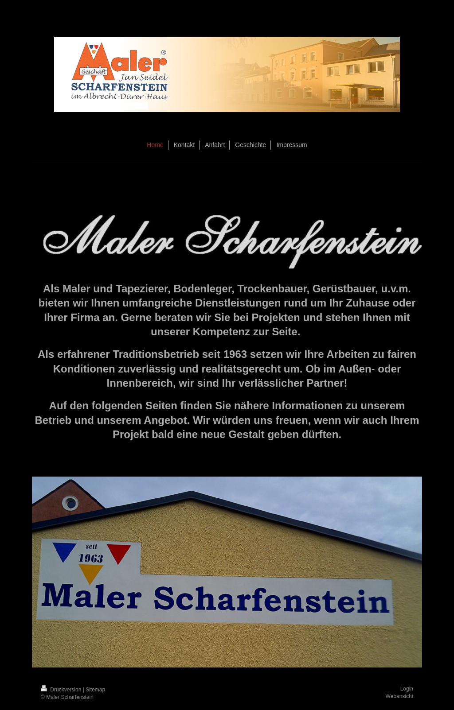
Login (406, 689)
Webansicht (399, 696)
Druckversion (62, 690)
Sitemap (95, 690)
